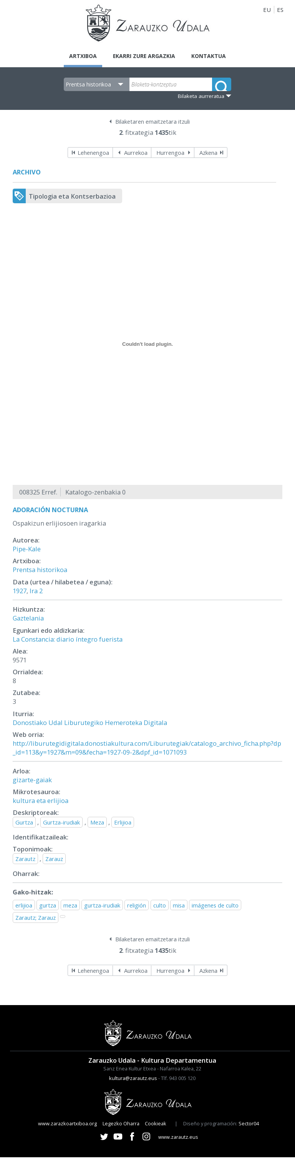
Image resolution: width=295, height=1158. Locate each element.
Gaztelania (28, 618)
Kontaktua (212, 56)
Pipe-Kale (27, 549)
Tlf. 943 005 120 (178, 1078)
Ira (34, 591)
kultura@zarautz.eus (133, 1078)
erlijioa (23, 906)
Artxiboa (79, 56)
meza (70, 906)
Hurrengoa (170, 153)
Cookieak (155, 1124)
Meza (97, 823)
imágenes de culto (215, 906)
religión (136, 906)
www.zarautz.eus (178, 1137)
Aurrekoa (136, 153)
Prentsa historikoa (40, 570)
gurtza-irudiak (102, 906)
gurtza (47, 906)
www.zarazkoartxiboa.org (67, 1124)
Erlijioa (122, 823)
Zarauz (54, 859)
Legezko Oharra (121, 1124)
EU (267, 9)
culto (159, 906)
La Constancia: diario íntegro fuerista (68, 639)
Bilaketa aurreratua (201, 96)
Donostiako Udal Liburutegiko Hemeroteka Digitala (90, 723)
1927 (20, 591)
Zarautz (25, 859)
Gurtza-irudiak (61, 823)
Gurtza (24, 823)
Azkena (208, 153)
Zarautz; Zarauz (35, 918)
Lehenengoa (93, 153)
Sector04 (249, 1124)
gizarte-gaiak (32, 780)
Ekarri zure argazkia (144, 56)
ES (280, 9)
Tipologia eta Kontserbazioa (72, 196)
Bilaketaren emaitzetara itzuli (152, 122)
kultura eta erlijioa (40, 801)
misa (179, 906)
